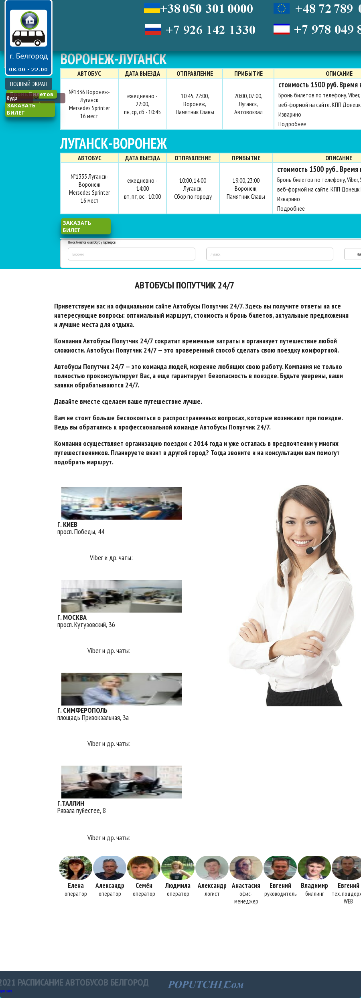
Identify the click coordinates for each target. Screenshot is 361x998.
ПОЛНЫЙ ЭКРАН (28, 84)
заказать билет (21, 109)
